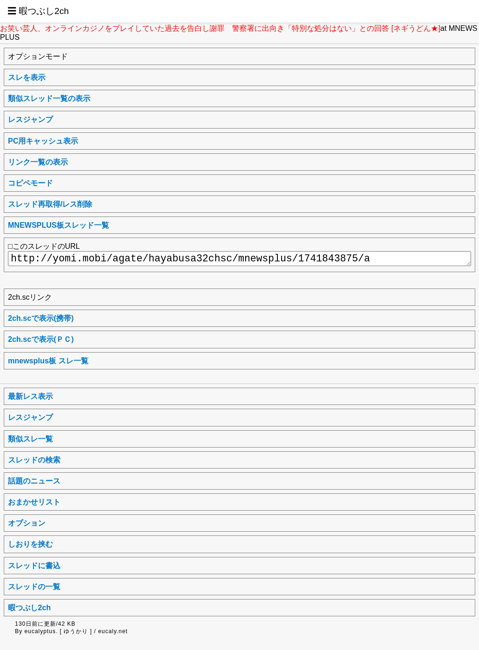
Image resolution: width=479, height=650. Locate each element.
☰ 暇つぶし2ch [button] (38, 11)
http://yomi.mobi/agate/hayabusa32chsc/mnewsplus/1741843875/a (239, 258)
